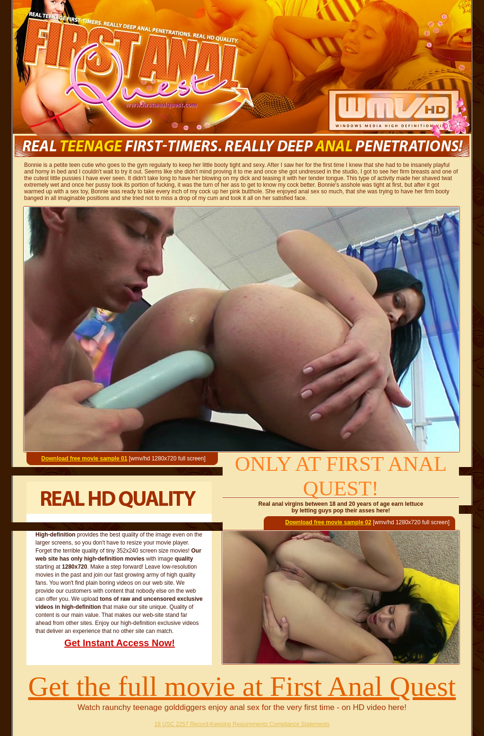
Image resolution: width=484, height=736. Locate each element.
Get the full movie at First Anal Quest (242, 686)
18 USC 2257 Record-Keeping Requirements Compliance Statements (242, 724)
